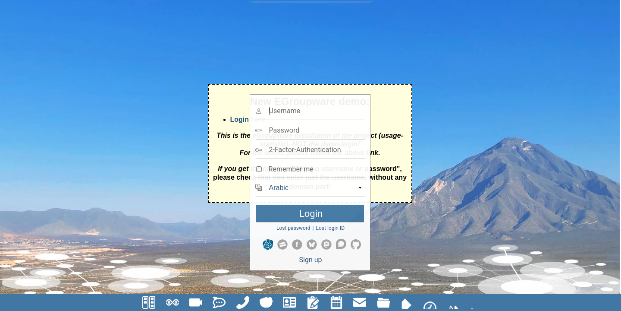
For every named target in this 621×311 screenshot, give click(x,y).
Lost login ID (330, 228)
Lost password (293, 228)
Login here (248, 119)
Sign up (310, 260)
